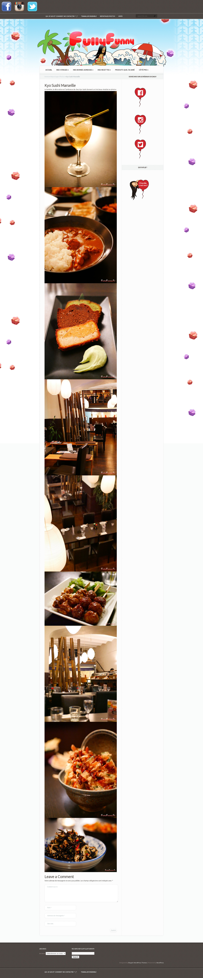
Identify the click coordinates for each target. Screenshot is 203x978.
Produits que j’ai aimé (125, 70)
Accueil (48, 70)
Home (47, 76)
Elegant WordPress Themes (137, 966)
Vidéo (120, 16)
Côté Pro (143, 70)
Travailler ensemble (89, 16)
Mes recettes (104, 70)
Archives (42, 956)
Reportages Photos (107, 16)
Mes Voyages (62, 70)
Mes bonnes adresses (83, 70)
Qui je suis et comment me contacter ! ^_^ (62, 16)
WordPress (160, 966)
